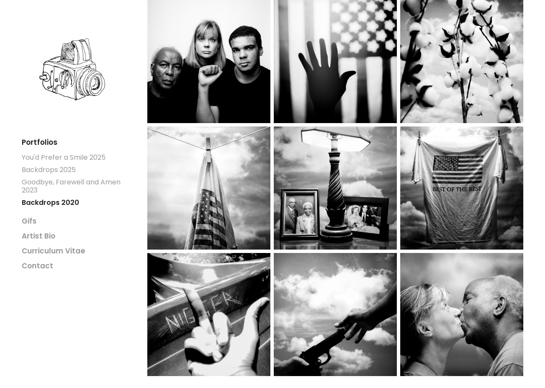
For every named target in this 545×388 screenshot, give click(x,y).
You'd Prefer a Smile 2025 (64, 158)
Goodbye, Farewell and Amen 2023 (71, 186)
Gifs (29, 222)
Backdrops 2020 (50, 203)
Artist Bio (38, 236)
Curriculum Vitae (53, 251)
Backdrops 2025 (49, 170)
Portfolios (39, 143)
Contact (37, 266)
